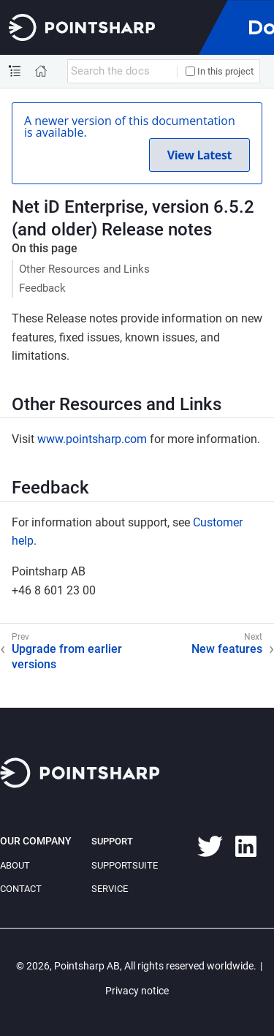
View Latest (199, 155)
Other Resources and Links (84, 269)
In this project (220, 71)
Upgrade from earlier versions (67, 656)
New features (226, 649)
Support (112, 841)
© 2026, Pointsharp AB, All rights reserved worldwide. (136, 966)
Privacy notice (137, 991)
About (15, 865)
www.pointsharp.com (92, 439)
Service (109, 888)
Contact (21, 888)
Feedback (42, 288)
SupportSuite (124, 865)
